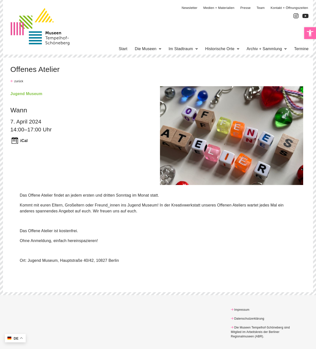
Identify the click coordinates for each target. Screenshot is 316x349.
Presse (245, 8)
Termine (301, 49)
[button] (310, 33)
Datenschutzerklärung (249, 318)
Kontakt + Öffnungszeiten (289, 8)
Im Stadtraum (183, 49)
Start (123, 49)
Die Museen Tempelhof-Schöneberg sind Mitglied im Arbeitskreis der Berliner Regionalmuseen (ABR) (260, 332)
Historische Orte (222, 49)
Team (261, 8)
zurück (18, 81)
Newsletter (190, 8)
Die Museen (148, 49)
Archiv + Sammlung (267, 49)
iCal (24, 141)
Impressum (242, 309)
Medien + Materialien (219, 8)
